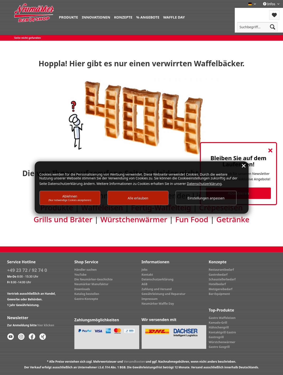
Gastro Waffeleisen (222, 318)
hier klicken (46, 325)
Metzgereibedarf (220, 289)
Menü (247, 12)
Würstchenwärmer (134, 219)
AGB (145, 284)
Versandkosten (134, 362)
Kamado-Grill (218, 323)
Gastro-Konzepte (86, 299)
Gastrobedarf (218, 275)
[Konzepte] (123, 17)
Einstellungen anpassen (206, 198)
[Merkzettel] (274, 15)
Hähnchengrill (219, 327)
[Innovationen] (96, 17)
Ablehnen (69, 198)
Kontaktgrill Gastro (222, 332)
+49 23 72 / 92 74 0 (27, 270)
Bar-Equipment (219, 294)
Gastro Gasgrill (219, 347)
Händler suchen (85, 270)
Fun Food (191, 219)
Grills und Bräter (63, 219)
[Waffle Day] (174, 17)
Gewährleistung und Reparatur (164, 294)
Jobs (145, 270)
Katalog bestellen (86, 294)
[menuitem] (68, 17)
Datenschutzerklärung (157, 279)
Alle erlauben (138, 198)
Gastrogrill (216, 337)
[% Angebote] (147, 17)
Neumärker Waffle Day (158, 304)
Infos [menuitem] (269, 4)
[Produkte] (68, 17)
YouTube (80, 275)
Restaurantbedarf (221, 270)
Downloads (82, 289)
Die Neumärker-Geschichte (93, 279)
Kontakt (147, 275)
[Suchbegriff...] (257, 27)
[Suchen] (273, 27)
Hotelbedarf (217, 284)
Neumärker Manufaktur (91, 284)
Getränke (232, 219)
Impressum (150, 299)
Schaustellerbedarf (222, 279)
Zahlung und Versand (157, 289)
